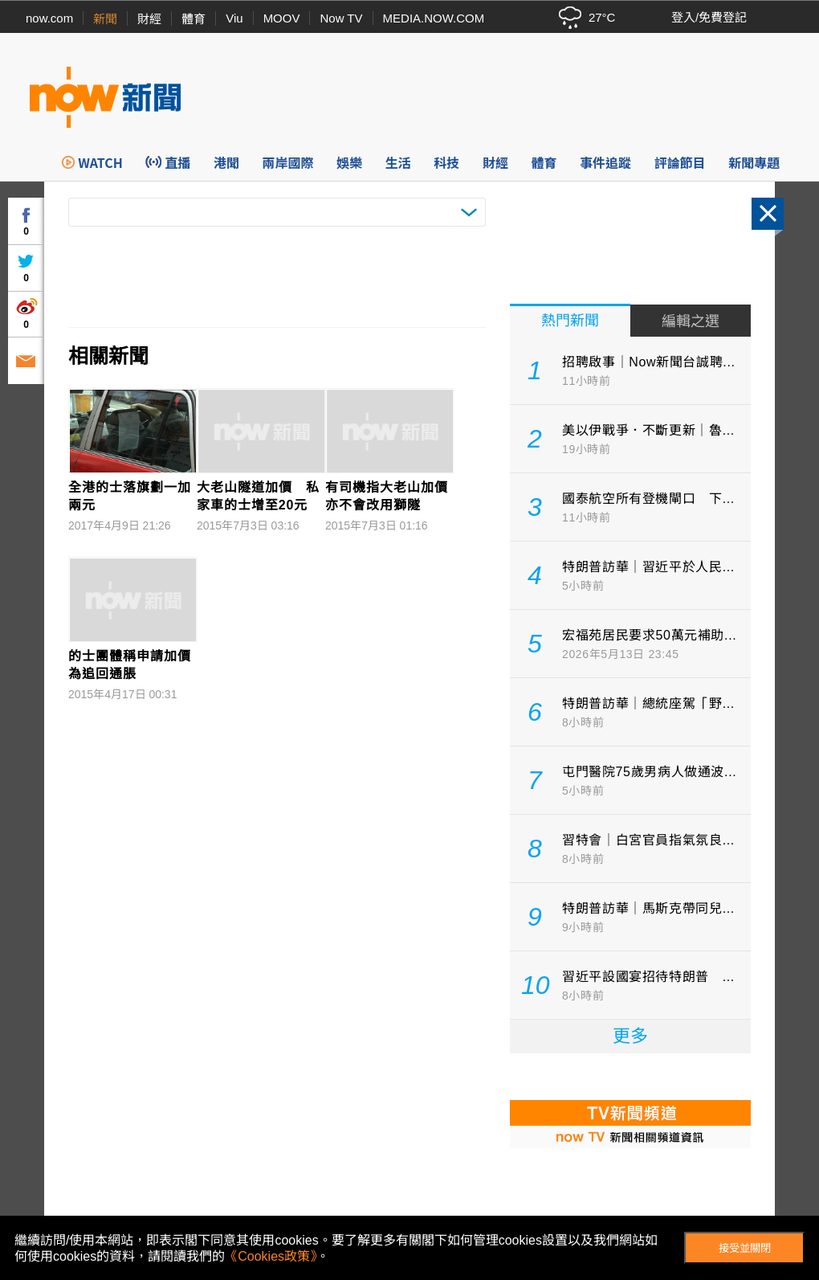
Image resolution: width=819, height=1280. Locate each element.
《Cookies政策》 (270, 1256)
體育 (193, 19)
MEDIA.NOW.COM (434, 18)
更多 (630, 1036)
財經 (149, 19)
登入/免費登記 (709, 17)
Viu (234, 18)
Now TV (341, 18)
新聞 (105, 19)
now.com (49, 18)
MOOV (281, 18)
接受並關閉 (745, 1248)
